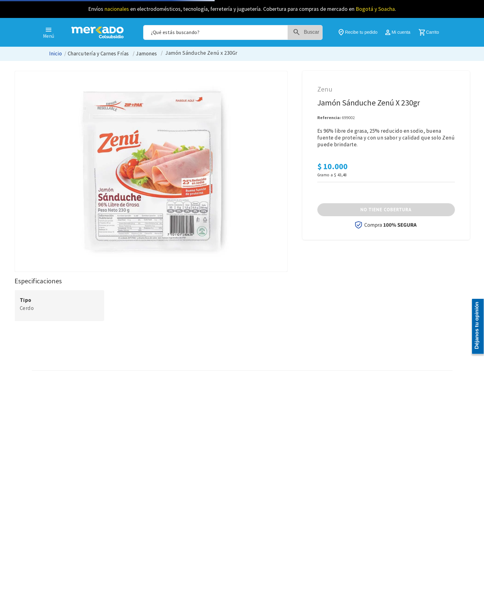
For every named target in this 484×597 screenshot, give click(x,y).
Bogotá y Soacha (375, 9)
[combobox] (233, 32)
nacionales (117, 9)
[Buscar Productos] (307, 32)
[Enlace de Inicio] (55, 53)
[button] (386, 209)
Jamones (146, 53)
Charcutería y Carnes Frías (98, 53)
